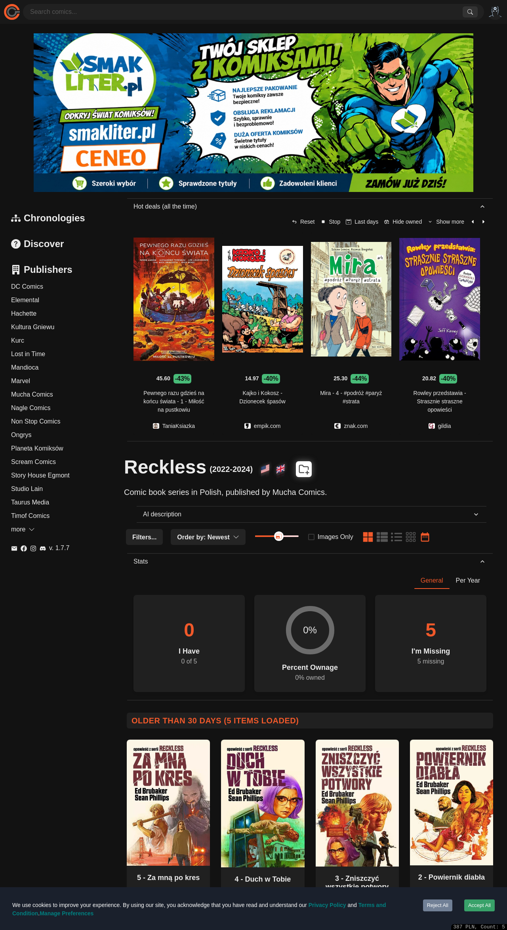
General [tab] (432, 580)
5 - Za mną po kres (168, 878)
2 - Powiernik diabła (451, 877)
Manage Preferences (66, 913)
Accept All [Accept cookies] (479, 905)
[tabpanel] (309, 640)
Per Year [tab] (468, 580)
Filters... (144, 537)
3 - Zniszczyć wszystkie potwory (357, 882)
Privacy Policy (327, 905)
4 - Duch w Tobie (263, 879)
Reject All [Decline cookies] (437, 905)
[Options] (495, 12)
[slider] (279, 536)
